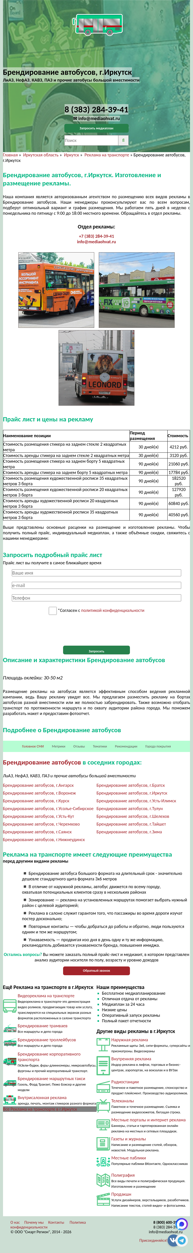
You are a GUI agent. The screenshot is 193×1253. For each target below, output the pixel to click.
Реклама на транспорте (106, 155)
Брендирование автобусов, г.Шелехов (132, 816)
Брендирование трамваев (43, 1026)
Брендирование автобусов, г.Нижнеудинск (44, 839)
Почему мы (34, 1222)
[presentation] (96, 630)
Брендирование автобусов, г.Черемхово (41, 824)
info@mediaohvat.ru (96, 241)
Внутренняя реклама (131, 1059)
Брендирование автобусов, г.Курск (36, 801)
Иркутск (71, 155)
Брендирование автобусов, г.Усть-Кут (38, 816)
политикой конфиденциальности (112, 610)
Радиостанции (125, 1082)
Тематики (100, 746)
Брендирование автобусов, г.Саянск (37, 832)
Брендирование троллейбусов (47, 1040)
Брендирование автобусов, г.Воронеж (39, 793)
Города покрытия (158, 746)
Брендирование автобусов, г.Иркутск (131, 793)
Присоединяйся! (153, 1240)
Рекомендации (126, 746)
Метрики (58, 746)
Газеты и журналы (128, 1139)
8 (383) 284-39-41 (168, 1227)
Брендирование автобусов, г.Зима (129, 832)
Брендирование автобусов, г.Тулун (129, 808)
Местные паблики (128, 1158)
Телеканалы (122, 1101)
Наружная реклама (129, 1040)
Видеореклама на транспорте (46, 995)
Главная (10, 155)
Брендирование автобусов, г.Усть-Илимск (136, 801)
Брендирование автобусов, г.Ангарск (38, 785)
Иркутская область (41, 155)
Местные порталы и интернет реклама (148, 1120)
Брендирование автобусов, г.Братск (130, 785)
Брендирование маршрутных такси (51, 1078)
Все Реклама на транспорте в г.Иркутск (40, 1109)
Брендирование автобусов (42, 762)
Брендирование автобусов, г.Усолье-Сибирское (48, 808)
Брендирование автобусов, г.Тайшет (131, 824)
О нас (15, 1222)
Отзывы (79, 746)
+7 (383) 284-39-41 (96, 236)
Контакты (56, 1222)
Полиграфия (123, 1175)
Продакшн (121, 1194)
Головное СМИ (33, 746)
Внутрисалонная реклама (42, 1097)
